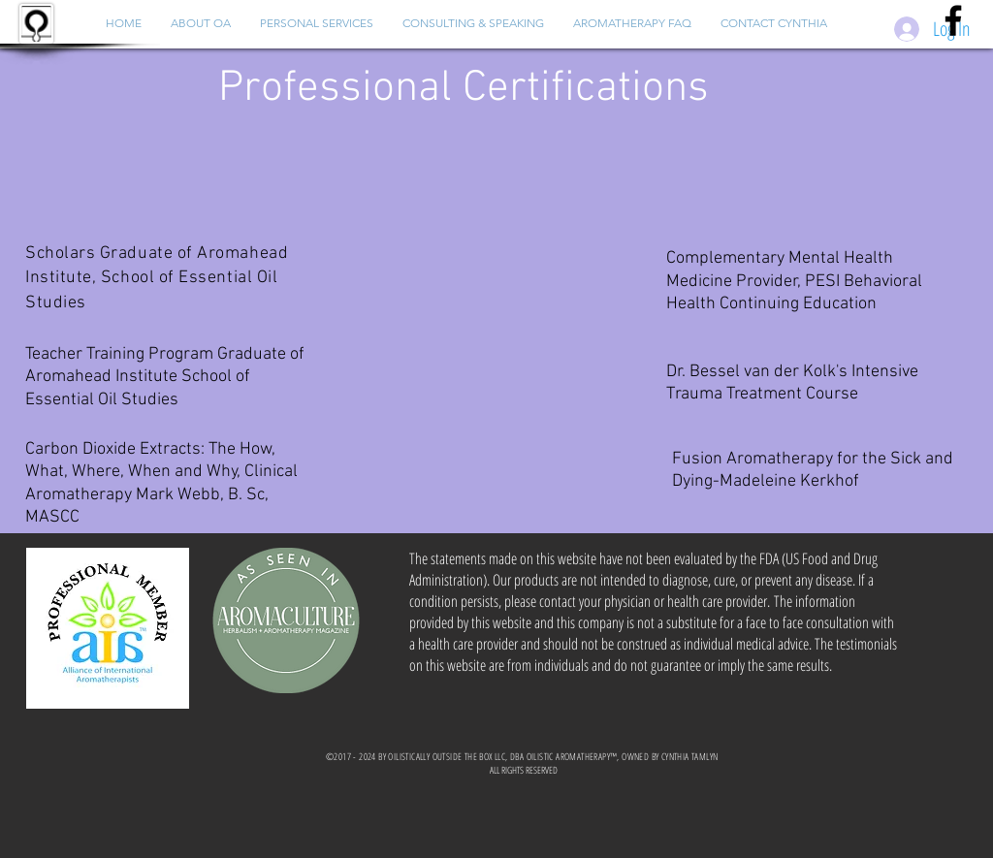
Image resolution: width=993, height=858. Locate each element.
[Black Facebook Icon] (953, 20)
